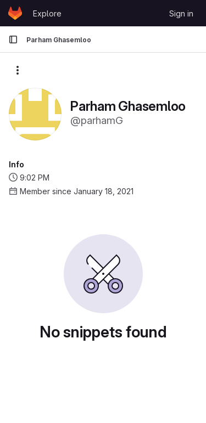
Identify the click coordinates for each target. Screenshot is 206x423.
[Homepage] (15, 13)
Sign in (181, 13)
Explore (47, 13)
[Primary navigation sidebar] (13, 39)
